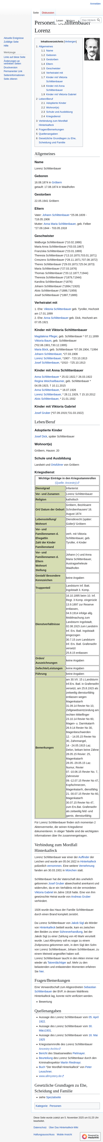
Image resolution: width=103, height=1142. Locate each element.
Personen (55, 1105)
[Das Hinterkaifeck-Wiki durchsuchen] (91, 20)
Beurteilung (46, 1058)
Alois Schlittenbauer (47, 398)
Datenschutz (40, 1127)
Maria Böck (41, 349)
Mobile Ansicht (64, 1134)
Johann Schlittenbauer (55, 215)
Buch (42, 1067)
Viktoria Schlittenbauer (57, 309)
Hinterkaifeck (88, 861)
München (71, 870)
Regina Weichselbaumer (49, 381)
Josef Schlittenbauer (47, 362)
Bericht (43, 1053)
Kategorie (41, 1105)
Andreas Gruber (81, 896)
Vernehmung (86, 865)
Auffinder (83, 857)
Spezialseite (53, 1097)
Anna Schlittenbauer (56, 317)
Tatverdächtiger (57, 962)
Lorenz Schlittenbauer (48, 358)
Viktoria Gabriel (44, 892)
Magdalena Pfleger (46, 336)
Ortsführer (57, 464)
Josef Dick (41, 436)
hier (41, 971)
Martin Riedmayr (71, 1062)
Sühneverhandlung (71, 931)
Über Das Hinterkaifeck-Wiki (63, 1127)
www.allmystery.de (50, 1076)
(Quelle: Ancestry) (66, 482)
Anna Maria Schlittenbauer (60, 223)
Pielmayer (78, 1053)
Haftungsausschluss (44, 1134)
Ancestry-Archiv (48, 1048)
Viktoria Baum (43, 340)
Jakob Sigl (77, 922)
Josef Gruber (42, 412)
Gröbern (57, 182)
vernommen (54, 865)
